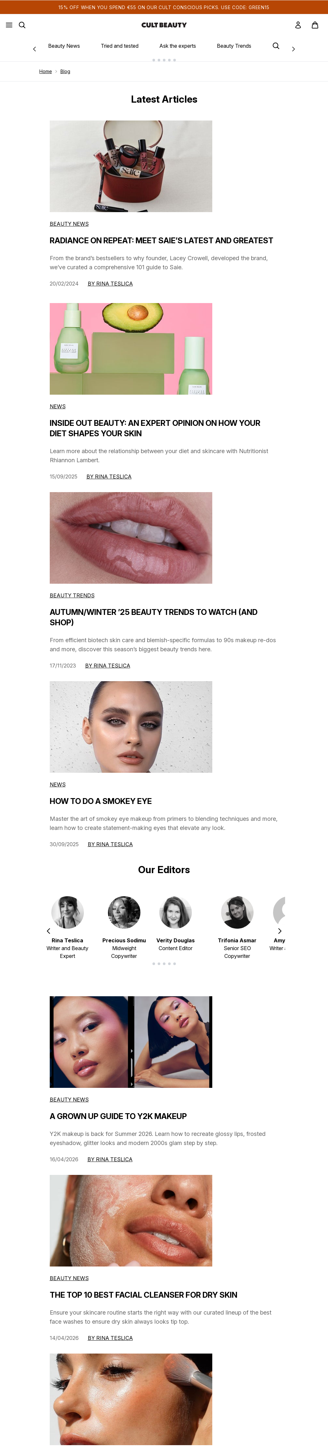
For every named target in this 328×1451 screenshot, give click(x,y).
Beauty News (64, 46)
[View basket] (315, 25)
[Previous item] (48, 930)
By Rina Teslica (110, 283)
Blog (65, 71)
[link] (298, 25)
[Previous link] (34, 48)
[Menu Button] (9, 25)
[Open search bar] (22, 25)
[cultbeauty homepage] (164, 25)
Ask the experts (177, 46)
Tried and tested (119, 46)
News (58, 406)
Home (45, 71)
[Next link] (293, 48)
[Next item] (280, 930)
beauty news (69, 1099)
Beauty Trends (234, 46)
